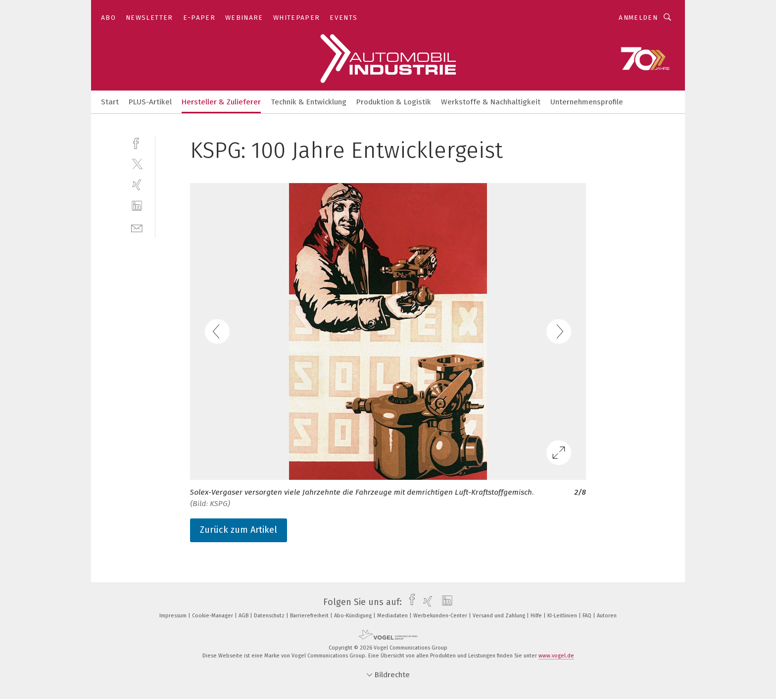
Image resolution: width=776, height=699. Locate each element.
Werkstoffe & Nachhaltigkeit (490, 101)
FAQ (587, 615)
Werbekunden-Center (441, 615)
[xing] (137, 185)
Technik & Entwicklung (308, 101)
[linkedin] (137, 206)
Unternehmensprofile (586, 101)
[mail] (137, 227)
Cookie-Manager (213, 615)
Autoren (607, 615)
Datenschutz (270, 615)
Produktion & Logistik (393, 101)
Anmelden (638, 17)
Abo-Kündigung (353, 615)
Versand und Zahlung (500, 615)
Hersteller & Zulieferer (221, 101)
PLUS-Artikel (150, 101)
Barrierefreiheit (310, 615)
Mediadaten (393, 615)
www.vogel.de (556, 655)
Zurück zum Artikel (238, 529)
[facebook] (137, 142)
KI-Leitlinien (563, 615)
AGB (244, 615)
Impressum (173, 615)
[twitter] (137, 163)
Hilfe (537, 615)
